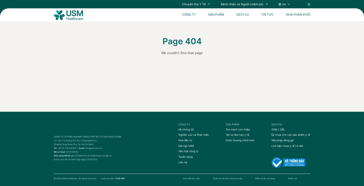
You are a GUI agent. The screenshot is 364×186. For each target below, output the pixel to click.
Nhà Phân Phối (298, 14)
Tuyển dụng (185, 156)
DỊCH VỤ (242, 14)
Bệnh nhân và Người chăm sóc (242, 4)
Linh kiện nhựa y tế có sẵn (287, 145)
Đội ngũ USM (186, 145)
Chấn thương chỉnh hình (240, 140)
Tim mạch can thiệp (238, 129)
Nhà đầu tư (185, 140)
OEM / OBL (278, 129)
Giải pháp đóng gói (282, 140)
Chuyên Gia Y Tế (194, 4)
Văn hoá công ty (188, 151)
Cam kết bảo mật (191, 178)
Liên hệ (182, 162)
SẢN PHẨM (216, 14)
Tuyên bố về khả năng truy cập (227, 178)
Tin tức (267, 14)
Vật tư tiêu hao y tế (237, 134)
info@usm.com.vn (93, 148)
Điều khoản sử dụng (265, 178)
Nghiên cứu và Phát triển (193, 134)
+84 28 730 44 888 (67, 148)
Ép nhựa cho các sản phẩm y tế (290, 134)
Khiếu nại (292, 178)
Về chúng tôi (186, 129)
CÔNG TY (189, 14)
